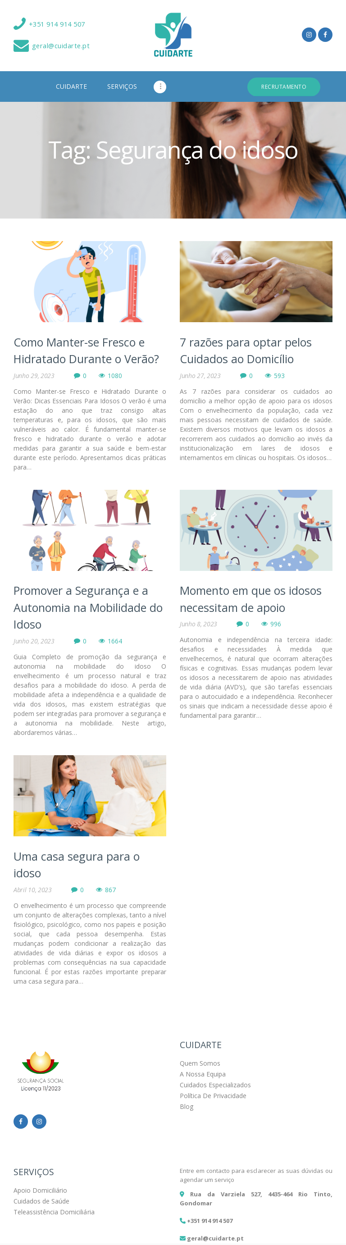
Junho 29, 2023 (34, 375)
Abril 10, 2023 (33, 889)
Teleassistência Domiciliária (54, 1212)
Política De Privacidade (213, 1095)
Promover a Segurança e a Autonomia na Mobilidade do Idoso (88, 607)
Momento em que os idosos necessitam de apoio (251, 599)
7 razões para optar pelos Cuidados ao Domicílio (246, 350)
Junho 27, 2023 (200, 375)
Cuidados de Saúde (41, 1201)
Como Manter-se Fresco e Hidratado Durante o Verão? (86, 350)
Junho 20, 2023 (34, 641)
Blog (186, 1106)
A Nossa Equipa (203, 1074)
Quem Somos (200, 1063)
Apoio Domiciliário (40, 1190)
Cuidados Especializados (215, 1085)
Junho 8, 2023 (198, 624)
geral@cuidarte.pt (215, 1238)
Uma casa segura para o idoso (77, 864)
